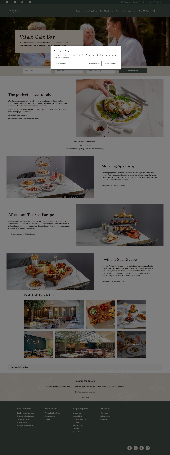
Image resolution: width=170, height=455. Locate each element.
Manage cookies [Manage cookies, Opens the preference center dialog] (61, 63)
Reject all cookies (94, 63)
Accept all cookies (110, 63)
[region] (86, 58)
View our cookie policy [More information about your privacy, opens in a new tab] (63, 57)
